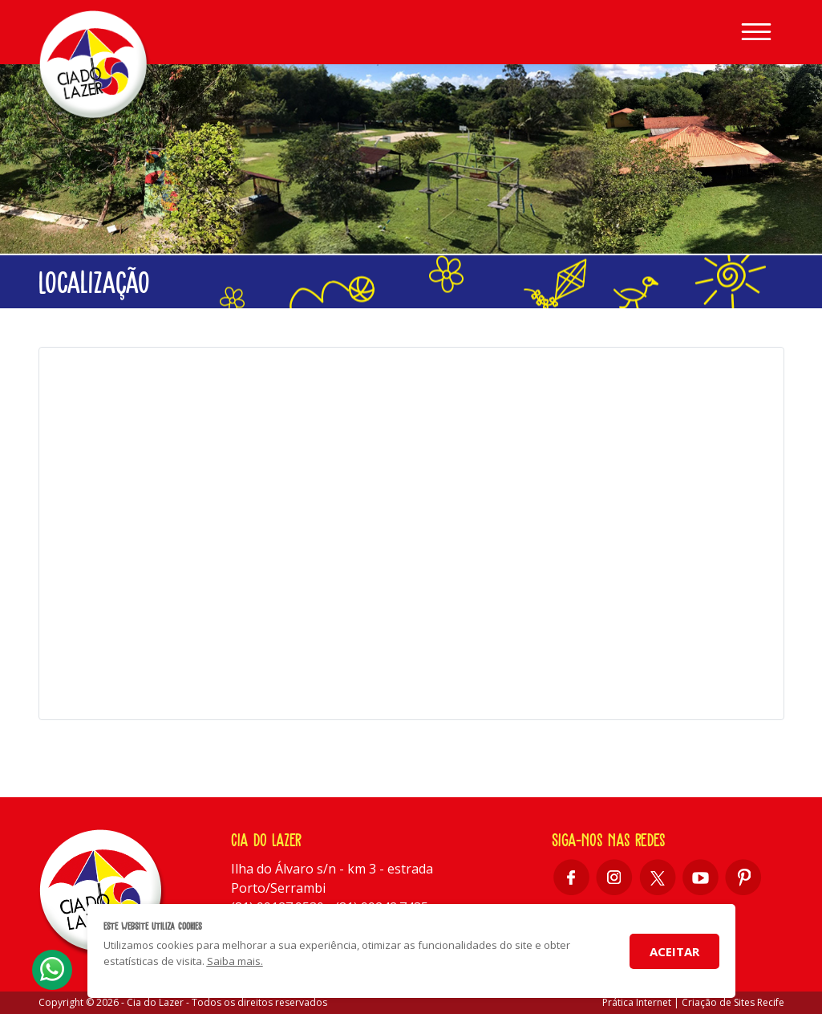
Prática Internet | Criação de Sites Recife (693, 1002)
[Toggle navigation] (756, 32)
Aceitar (674, 951)
